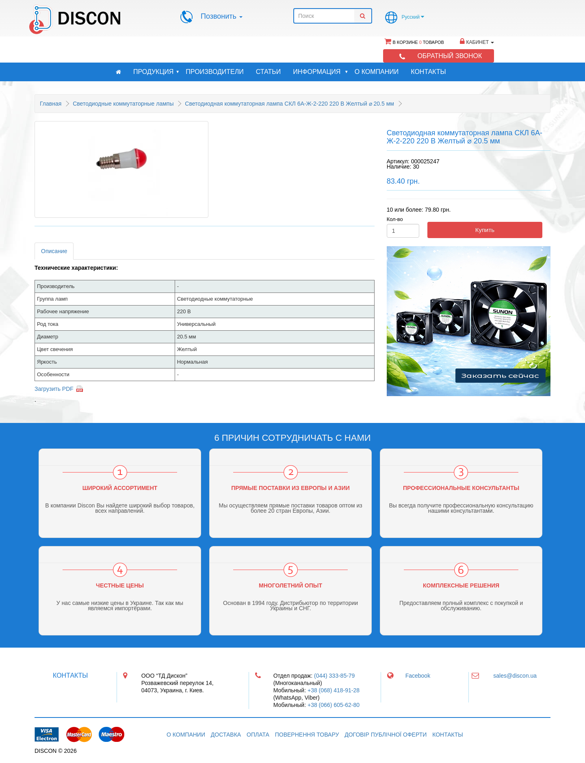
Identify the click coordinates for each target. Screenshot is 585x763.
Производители (214, 71)
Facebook (417, 675)
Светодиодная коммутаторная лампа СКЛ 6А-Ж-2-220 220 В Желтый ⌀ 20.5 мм (289, 103)
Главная (50, 103)
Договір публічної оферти (385, 734)
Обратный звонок (449, 55)
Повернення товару (307, 734)
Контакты (428, 71)
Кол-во (395, 219)
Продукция (156, 72)
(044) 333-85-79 (334, 675)
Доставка (226, 734)
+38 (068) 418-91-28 (334, 690)
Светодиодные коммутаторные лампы (123, 103)
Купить (484, 229)
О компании (377, 71)
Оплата (258, 734)
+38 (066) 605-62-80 (334, 705)
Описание (54, 251)
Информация (320, 72)
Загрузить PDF (54, 389)
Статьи (268, 71)
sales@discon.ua (515, 675)
